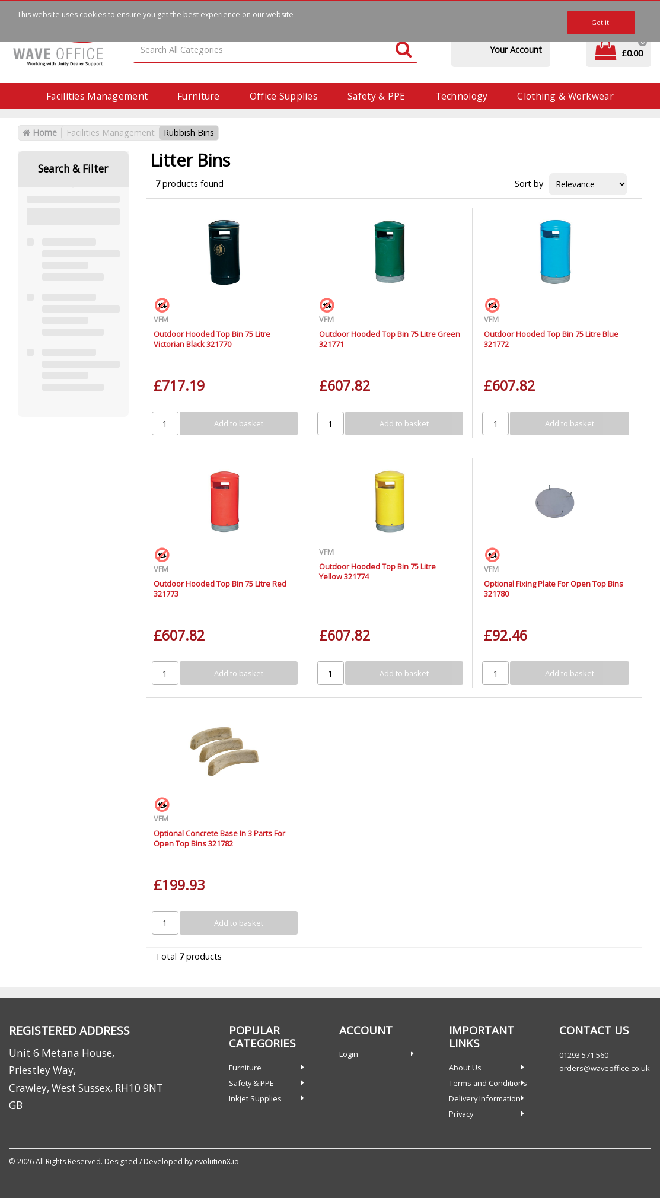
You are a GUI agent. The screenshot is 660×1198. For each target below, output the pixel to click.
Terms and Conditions (488, 1083)
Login (348, 1054)
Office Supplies (284, 96)
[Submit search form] (403, 50)
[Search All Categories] (275, 50)
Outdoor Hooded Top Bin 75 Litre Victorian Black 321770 (212, 339)
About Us (465, 1067)
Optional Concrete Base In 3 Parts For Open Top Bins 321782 (219, 838)
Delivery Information (485, 1098)
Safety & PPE (376, 96)
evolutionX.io (217, 1161)
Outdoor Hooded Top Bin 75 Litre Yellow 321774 (377, 571)
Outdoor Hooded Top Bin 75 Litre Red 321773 (220, 588)
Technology (461, 96)
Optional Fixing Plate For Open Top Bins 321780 (553, 588)
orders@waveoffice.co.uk (604, 1068)
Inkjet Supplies (255, 1098)
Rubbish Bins (189, 132)
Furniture (198, 96)
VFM (161, 319)
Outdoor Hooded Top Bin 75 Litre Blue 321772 (551, 339)
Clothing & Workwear (565, 96)
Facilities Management (97, 96)
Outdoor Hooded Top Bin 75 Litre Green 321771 (389, 339)
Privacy (461, 1113)
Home (40, 132)
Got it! (601, 22)
